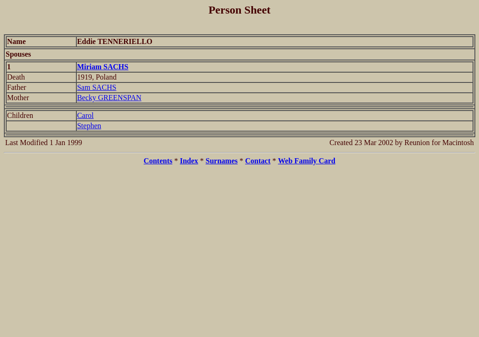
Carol (85, 115)
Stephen (89, 126)
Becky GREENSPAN (109, 98)
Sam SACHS (96, 87)
